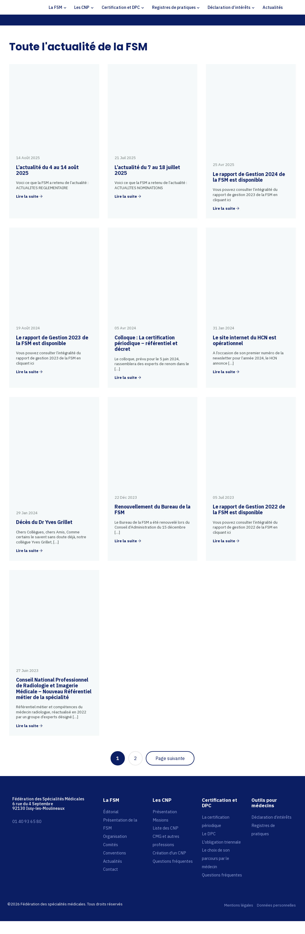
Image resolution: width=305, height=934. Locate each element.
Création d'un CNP (169, 853)
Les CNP (81, 7)
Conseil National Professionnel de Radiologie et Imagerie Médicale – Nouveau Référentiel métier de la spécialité (53, 688)
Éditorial (111, 811)
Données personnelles (276, 905)
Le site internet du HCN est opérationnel (244, 340)
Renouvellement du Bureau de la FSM (152, 509)
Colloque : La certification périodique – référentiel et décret (146, 343)
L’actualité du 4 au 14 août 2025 (47, 170)
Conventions (114, 853)
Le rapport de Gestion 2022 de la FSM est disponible (249, 509)
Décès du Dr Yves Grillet (44, 522)
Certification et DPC (121, 7)
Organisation (115, 836)
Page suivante (170, 758)
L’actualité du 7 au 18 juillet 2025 (147, 170)
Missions (160, 820)
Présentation (165, 811)
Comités (110, 844)
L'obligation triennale (221, 842)
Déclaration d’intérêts (229, 7)
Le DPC (209, 833)
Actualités (273, 7)
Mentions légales (238, 905)
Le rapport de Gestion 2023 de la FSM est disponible (52, 340)
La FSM (55, 7)
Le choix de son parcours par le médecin (216, 858)
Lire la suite (27, 196)
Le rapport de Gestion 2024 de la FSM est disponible (249, 177)
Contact (110, 869)
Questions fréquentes (173, 861)
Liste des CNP (165, 828)
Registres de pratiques (174, 7)
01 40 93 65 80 (27, 821)
